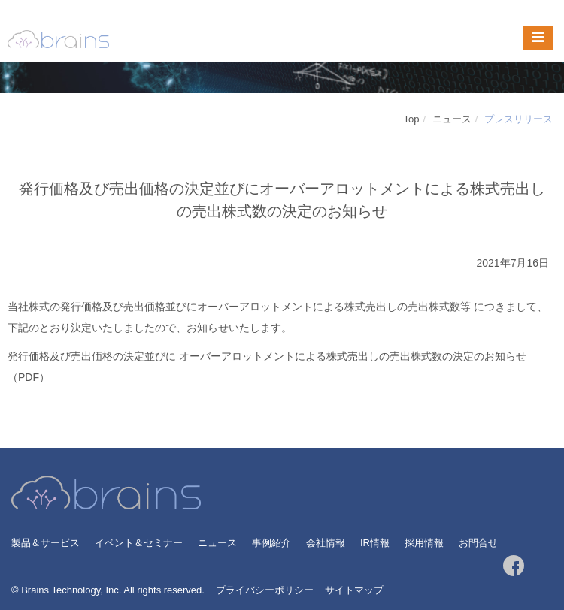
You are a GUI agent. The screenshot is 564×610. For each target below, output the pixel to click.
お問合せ (478, 542)
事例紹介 (271, 542)
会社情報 (325, 542)
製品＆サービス (45, 542)
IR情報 (375, 542)
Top (412, 119)
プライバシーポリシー (265, 590)
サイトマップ (354, 590)
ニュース (452, 119)
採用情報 (424, 542)
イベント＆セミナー (139, 542)
